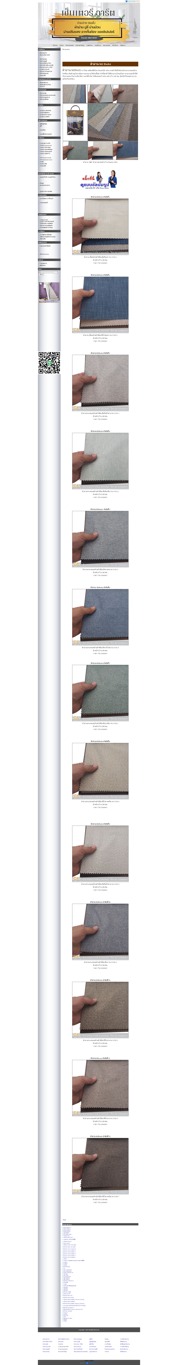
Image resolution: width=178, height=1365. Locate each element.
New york (65, 1315)
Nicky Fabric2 (66, 1229)
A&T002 (65, 1289)
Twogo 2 (65, 1312)
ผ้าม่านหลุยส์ (46, 1349)
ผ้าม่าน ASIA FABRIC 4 (69, 1253)
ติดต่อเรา (122, 45)
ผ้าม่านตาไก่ (46, 1339)
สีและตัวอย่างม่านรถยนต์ (80, 1351)
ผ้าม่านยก (60, 1341)
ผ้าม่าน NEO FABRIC (69, 1301)
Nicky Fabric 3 (67, 1227)
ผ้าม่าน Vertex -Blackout (69, 1249)
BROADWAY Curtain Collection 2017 (73, 1309)
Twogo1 (65, 1314)
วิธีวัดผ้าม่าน (123, 1351)
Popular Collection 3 (68, 1280)
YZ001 (65, 1284)
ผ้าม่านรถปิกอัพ (78, 1349)
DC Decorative (67, 1276)
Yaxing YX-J (66, 1235)
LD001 (65, 1321)
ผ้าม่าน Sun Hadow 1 (68, 1307)
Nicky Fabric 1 (67, 1230)
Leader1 (65, 1262)
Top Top (65, 1274)
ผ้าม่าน (62, 45)
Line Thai (65, 1275)
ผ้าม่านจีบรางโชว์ (47, 1341)
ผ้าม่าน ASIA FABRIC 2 (69, 1257)
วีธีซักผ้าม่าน (123, 1341)
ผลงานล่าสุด (106, 45)
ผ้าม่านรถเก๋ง (77, 1346)
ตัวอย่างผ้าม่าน (124, 1349)
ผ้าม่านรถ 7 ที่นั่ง (78, 1344)
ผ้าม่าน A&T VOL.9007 (69, 1247)
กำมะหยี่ (65, 1282)
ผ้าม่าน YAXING (67, 1311)
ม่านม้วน (60, 1344)
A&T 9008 (66, 1233)
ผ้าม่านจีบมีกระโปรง (63, 1339)
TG (64, 1268)
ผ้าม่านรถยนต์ (69, 45)
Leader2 (65, 1263)
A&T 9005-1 (66, 1279)
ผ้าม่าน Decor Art (67, 1295)
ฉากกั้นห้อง (108, 1344)
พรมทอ (107, 1339)
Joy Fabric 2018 (67, 1234)
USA (64, 1316)
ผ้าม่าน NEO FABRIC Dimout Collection (73, 1303)
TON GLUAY (66, 1293)
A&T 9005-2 (66, 1278)
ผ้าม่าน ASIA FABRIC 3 (69, 1255)
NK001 (65, 1319)
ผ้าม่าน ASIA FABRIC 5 (69, 1251)
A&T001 (65, 1290)
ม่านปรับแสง (92, 1346)
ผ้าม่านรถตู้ (77, 1341)
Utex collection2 (67, 1269)
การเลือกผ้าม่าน (124, 1339)
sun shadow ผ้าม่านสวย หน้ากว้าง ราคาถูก (74, 1305)
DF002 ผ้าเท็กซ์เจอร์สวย (69, 1285)
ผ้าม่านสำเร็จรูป (80, 45)
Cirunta (65, 1265)
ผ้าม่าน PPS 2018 (68, 1237)
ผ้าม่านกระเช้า (47, 1346)
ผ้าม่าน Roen (66, 1266)
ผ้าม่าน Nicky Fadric (68, 1297)
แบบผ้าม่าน (98, 45)
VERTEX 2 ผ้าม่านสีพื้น (69, 1239)
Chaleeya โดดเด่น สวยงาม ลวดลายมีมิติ (73, 1260)
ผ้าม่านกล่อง (46, 1351)
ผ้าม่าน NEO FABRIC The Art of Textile (73, 1299)
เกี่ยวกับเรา (115, 45)
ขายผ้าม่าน (90, 45)
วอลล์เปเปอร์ (108, 1346)
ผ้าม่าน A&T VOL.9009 (69, 1245)
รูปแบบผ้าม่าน (93, 1351)
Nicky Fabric (66, 1243)
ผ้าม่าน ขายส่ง (67, 1292)
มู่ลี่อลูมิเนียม (92, 1341)
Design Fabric (66, 1231)
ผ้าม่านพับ (45, 1344)
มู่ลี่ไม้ (90, 1339)
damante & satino (67, 1318)
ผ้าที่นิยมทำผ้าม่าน (125, 1344)
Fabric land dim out (68, 1272)
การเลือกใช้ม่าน (124, 1346)
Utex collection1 (67, 1271)
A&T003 (65, 1287)
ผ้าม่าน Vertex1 (67, 1241)
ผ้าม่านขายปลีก (93, 1349)
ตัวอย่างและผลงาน (110, 1349)
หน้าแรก (55, 45)
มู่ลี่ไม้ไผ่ (91, 1344)
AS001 (65, 1259)
